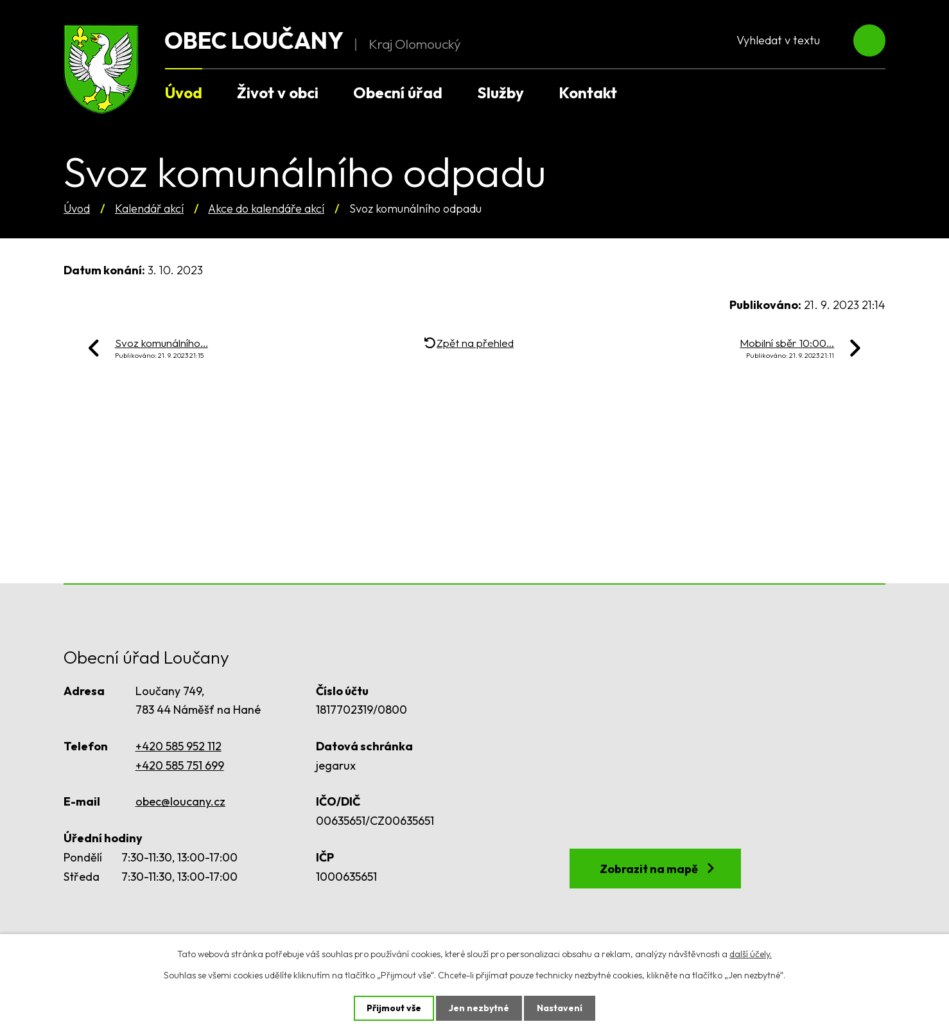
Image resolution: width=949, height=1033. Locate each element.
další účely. (750, 954)
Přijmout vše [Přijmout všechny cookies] (394, 1008)
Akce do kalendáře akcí (266, 208)
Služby (500, 92)
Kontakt (588, 92)
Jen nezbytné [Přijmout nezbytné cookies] (479, 1008)
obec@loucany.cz (180, 801)
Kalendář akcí (149, 208)
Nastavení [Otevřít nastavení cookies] (559, 1008)
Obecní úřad (397, 92)
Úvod (77, 208)
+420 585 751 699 (179, 765)
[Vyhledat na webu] (803, 40)
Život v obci (277, 92)
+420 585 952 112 (178, 746)
